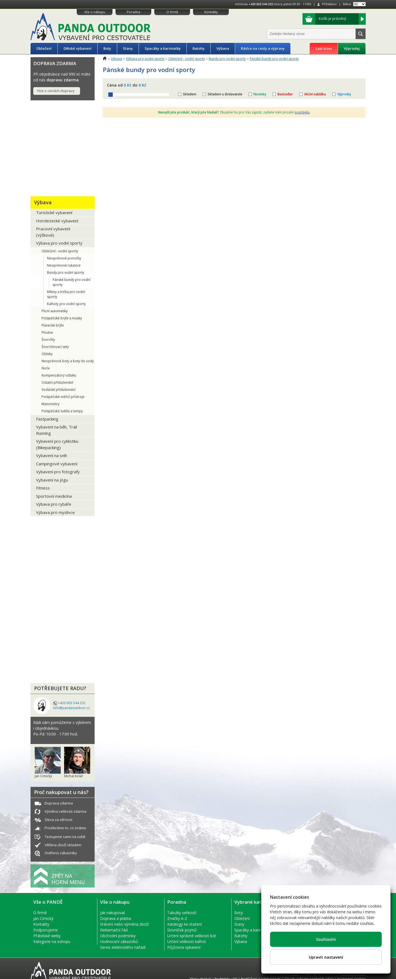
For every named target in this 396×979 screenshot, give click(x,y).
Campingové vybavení (56, 463)
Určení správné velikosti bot (191, 935)
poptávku (302, 112)
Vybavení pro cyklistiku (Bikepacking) (57, 444)
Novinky (260, 94)
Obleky (47, 354)
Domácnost (48, 614)
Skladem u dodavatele (225, 94)
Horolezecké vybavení (57, 220)
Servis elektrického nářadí (122, 947)
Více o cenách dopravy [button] (56, 90)
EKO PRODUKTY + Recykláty (55, 526)
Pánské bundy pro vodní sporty (71, 282)
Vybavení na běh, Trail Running (56, 430)
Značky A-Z (177, 918)
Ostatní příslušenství (57, 382)
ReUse (42, 627)
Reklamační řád (114, 930)
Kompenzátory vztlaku (59, 375)
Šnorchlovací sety (55, 346)
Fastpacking (47, 419)
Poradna (133, 12)
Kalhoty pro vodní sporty (66, 304)
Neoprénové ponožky (64, 258)
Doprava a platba (115, 918)
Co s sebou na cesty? (59, 581)
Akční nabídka (315, 94)
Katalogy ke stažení (184, 924)
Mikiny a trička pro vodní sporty (66, 294)
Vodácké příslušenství (58, 389)
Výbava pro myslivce (55, 512)
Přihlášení (329, 4)
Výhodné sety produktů (50, 598)
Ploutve (47, 332)
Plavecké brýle (53, 325)
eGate (294, 974)
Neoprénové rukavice (64, 265)
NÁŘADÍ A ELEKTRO (58, 548)
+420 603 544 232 (261, 4)
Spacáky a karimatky (163, 48)
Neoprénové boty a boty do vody (68, 361)
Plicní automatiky (55, 311)
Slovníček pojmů (182, 930)
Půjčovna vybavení (183, 947)
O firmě (172, 12)
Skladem (189, 94)
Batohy (199, 48)
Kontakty (211, 12)
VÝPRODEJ (46, 671)
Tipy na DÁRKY (51, 112)
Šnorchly (48, 339)
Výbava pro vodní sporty (59, 243)
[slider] (110, 94)
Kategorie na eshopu (51, 941)
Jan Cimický (43, 918)
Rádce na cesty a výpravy (263, 48)
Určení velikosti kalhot (186, 941)
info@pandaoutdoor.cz (71, 708)
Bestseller (285, 94)
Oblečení (44, 48)
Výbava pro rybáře (53, 504)
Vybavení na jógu (52, 480)
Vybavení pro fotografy (58, 471)
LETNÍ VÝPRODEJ (54, 653)
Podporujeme (45, 930)
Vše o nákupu (94, 12)
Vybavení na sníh (51, 455)
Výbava (222, 48)
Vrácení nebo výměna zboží (124, 924)
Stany (128, 48)
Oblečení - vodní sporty (60, 251)
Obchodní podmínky (118, 935)
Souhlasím (326, 939)
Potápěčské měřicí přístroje (63, 396)
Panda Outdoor (353, 974)
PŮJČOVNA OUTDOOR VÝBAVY (60, 565)
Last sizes (323, 48)
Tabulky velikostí (181, 912)
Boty (107, 48)
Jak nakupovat (112, 912)
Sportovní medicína (54, 496)
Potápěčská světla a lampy (62, 411)
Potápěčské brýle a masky (62, 318)
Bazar (41, 640)
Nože (46, 368)
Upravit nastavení (326, 957)
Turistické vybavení (54, 212)
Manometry (50, 404)
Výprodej (352, 48)
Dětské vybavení (78, 48)
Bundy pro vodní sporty (65, 272)
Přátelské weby (47, 935)
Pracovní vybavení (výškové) (53, 232)
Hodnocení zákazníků (119, 941)
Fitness (43, 488)
